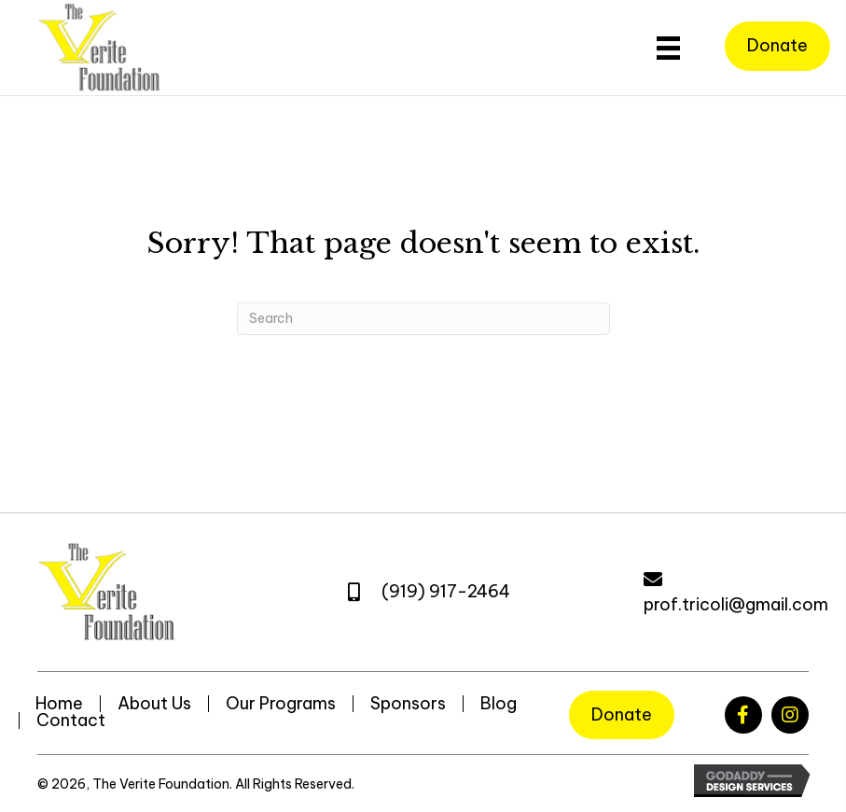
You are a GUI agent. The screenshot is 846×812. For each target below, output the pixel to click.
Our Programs (281, 703)
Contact (70, 720)
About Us (154, 703)
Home (59, 703)
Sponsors (408, 703)
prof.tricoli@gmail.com (736, 604)
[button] (743, 715)
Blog (498, 703)
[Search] (423, 318)
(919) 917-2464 (445, 591)
